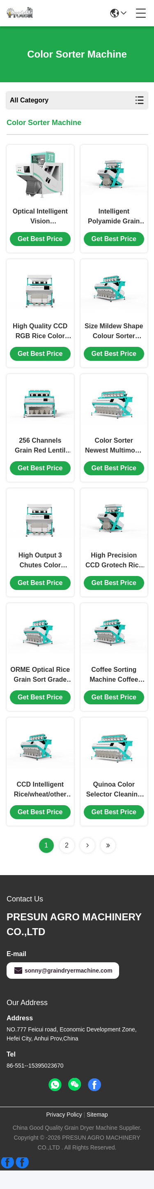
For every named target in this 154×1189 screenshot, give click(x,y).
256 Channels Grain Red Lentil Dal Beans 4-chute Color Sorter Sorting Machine (40, 455)
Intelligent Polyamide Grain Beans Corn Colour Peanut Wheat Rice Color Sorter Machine (114, 220)
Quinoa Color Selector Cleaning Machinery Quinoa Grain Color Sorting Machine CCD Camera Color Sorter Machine (113, 808)
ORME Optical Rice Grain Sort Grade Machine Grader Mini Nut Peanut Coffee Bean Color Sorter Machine (40, 691)
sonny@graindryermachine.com (63, 989)
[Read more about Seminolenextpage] (87, 864)
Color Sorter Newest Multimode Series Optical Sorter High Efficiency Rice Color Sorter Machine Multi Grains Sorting (114, 455)
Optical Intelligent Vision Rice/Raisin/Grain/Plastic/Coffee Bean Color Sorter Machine (40, 220)
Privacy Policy (64, 1133)
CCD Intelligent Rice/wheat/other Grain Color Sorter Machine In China (40, 808)
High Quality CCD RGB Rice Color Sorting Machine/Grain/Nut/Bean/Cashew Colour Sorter (40, 338)
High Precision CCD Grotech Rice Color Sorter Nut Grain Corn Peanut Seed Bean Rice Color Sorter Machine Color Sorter (114, 573)
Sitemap (97, 1133)
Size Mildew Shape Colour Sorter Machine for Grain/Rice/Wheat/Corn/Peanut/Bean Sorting (114, 338)
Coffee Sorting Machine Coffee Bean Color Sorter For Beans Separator (114, 691)
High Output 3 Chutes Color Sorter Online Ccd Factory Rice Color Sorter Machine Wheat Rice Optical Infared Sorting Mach (40, 573)
